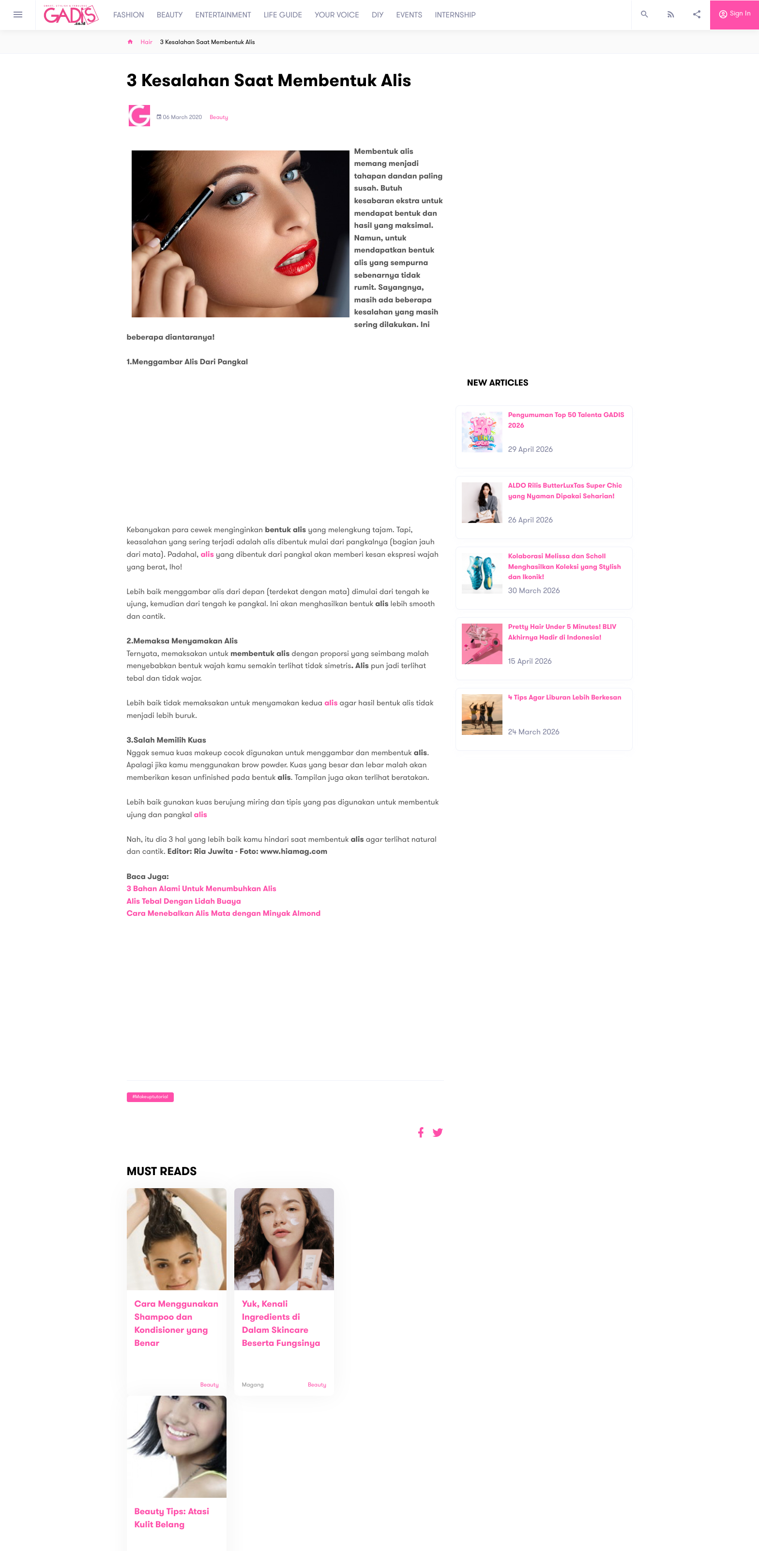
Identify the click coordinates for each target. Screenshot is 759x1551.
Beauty (219, 117)
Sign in (734, 15)
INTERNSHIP (455, 15)
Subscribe (617, 1471)
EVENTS (409, 15)
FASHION (128, 15)
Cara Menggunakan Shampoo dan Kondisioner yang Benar (171, 1330)
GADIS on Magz (481, 1506)
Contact (252, 1512)
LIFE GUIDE (283, 15)
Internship (255, 1532)
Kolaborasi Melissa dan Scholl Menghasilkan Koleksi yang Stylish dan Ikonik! (564, 567)
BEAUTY (170, 15)
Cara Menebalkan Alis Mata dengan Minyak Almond (224, 914)
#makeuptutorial (150, 1097)
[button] (438, 1132)
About (249, 1502)
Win (417, 1506)
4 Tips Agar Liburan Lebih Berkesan (565, 697)
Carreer (252, 1522)
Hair (146, 42)
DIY (378, 15)
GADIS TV (440, 1506)
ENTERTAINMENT (223, 15)
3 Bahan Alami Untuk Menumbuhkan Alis (201, 889)
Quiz (400, 1506)
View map (114, 1542)
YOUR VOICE (337, 15)
